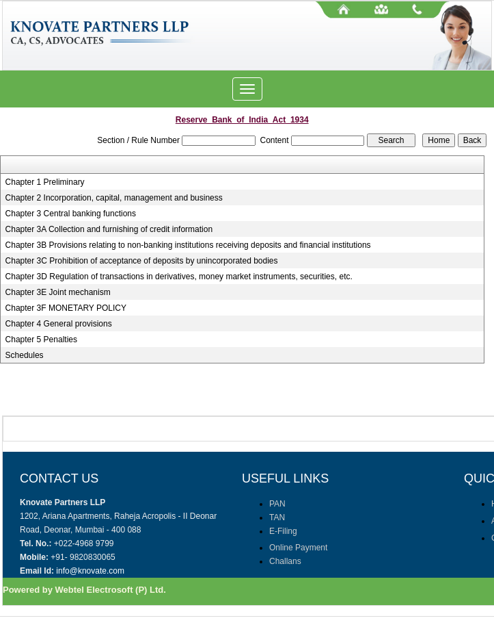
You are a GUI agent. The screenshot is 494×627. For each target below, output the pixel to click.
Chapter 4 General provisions (58, 324)
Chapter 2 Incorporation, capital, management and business (114, 198)
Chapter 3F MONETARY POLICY (65, 308)
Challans (285, 561)
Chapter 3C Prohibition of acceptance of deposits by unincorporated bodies (141, 261)
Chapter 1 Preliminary (45, 182)
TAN (277, 517)
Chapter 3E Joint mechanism (58, 292)
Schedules (24, 355)
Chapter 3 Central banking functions (70, 213)
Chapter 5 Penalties (41, 339)
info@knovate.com (90, 571)
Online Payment (298, 547)
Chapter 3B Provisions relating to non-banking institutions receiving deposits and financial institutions (188, 245)
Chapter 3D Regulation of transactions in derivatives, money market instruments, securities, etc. (179, 276)
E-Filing (283, 531)
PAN (277, 504)
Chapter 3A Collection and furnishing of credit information (109, 229)
